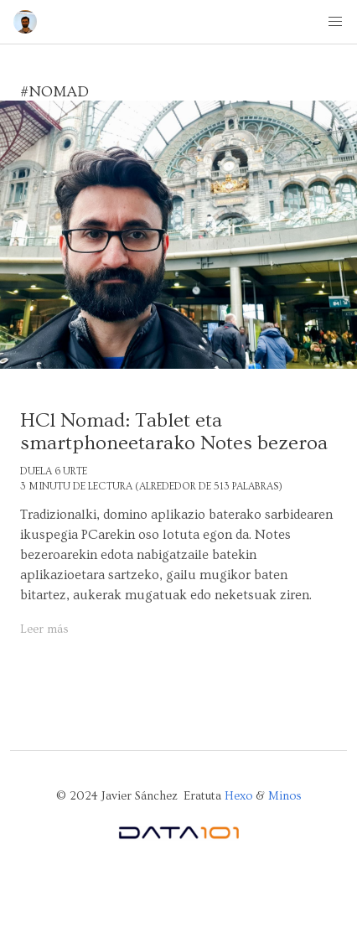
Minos (285, 796)
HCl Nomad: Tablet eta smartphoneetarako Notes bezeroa (174, 431)
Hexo (238, 796)
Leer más (44, 629)
